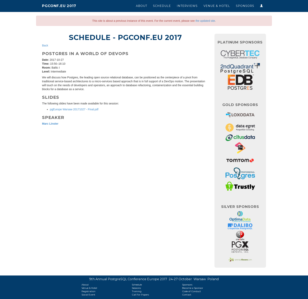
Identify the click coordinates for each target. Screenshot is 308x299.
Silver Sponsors (240, 207)
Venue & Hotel (217, 6)
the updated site (205, 20)
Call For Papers (140, 294)
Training (136, 291)
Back (45, 45)
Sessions (136, 287)
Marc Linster (50, 123)
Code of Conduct (191, 291)
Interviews (187, 6)
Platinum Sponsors (240, 42)
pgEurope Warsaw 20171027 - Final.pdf (74, 109)
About (141, 6)
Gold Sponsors (240, 105)
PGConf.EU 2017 (59, 6)
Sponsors (245, 6)
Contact (186, 294)
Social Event (88, 294)
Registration (88, 291)
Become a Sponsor (192, 287)
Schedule (162, 6)
